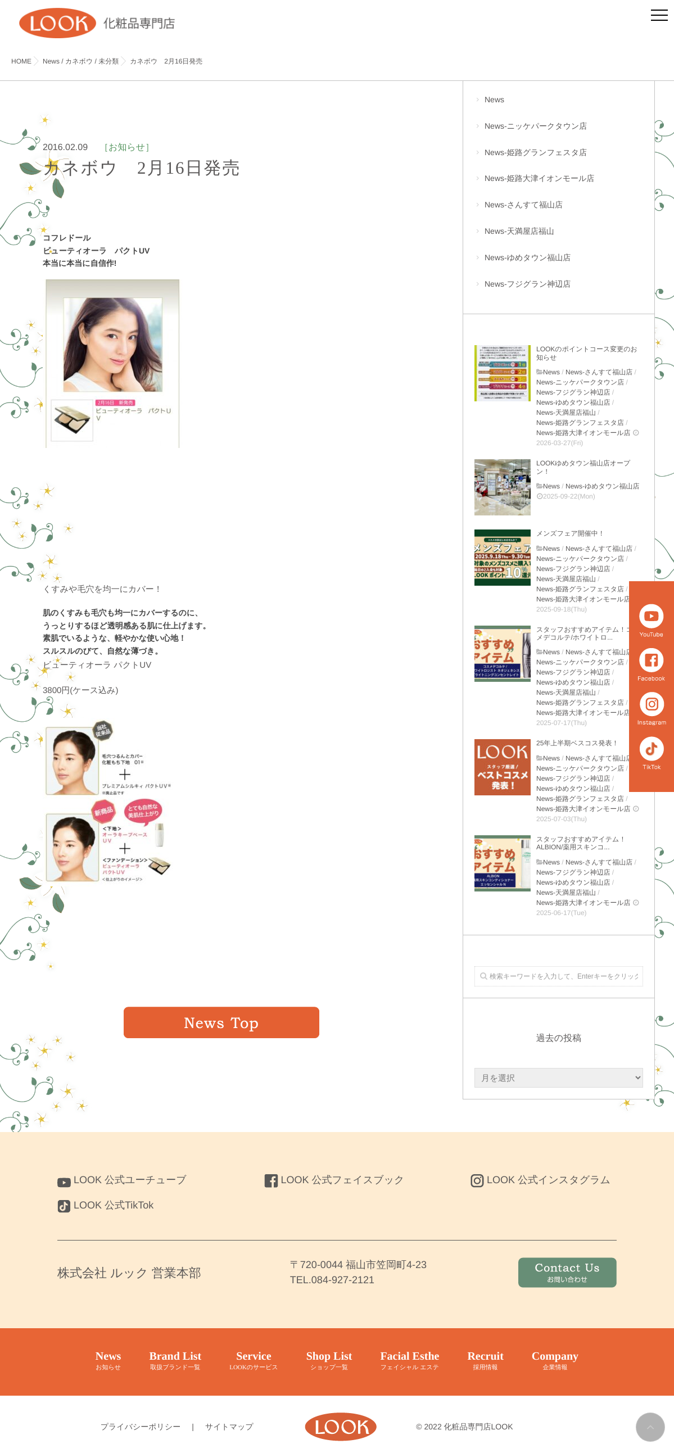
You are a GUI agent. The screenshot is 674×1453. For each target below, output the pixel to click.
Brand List (175, 1361)
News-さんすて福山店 (558, 210)
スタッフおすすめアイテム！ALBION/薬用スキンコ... (581, 843)
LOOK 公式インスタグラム (540, 1179)
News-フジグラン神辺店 (558, 289)
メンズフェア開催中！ (570, 533)
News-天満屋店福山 (558, 237)
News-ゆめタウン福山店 (558, 263)
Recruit (485, 1361)
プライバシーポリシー (141, 1426)
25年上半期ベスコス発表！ (577, 743)
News (558, 105)
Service (253, 1361)
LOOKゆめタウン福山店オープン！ (583, 467)
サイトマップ (229, 1426)
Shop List (329, 1361)
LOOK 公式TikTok (105, 1205)
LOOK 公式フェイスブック (334, 1179)
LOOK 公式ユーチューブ (122, 1179)
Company (555, 1361)
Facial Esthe (409, 1361)
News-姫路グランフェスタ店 (558, 158)
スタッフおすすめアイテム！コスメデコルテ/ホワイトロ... (588, 633)
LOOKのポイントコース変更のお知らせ (586, 353)
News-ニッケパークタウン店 (558, 131)
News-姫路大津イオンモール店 (558, 184)
